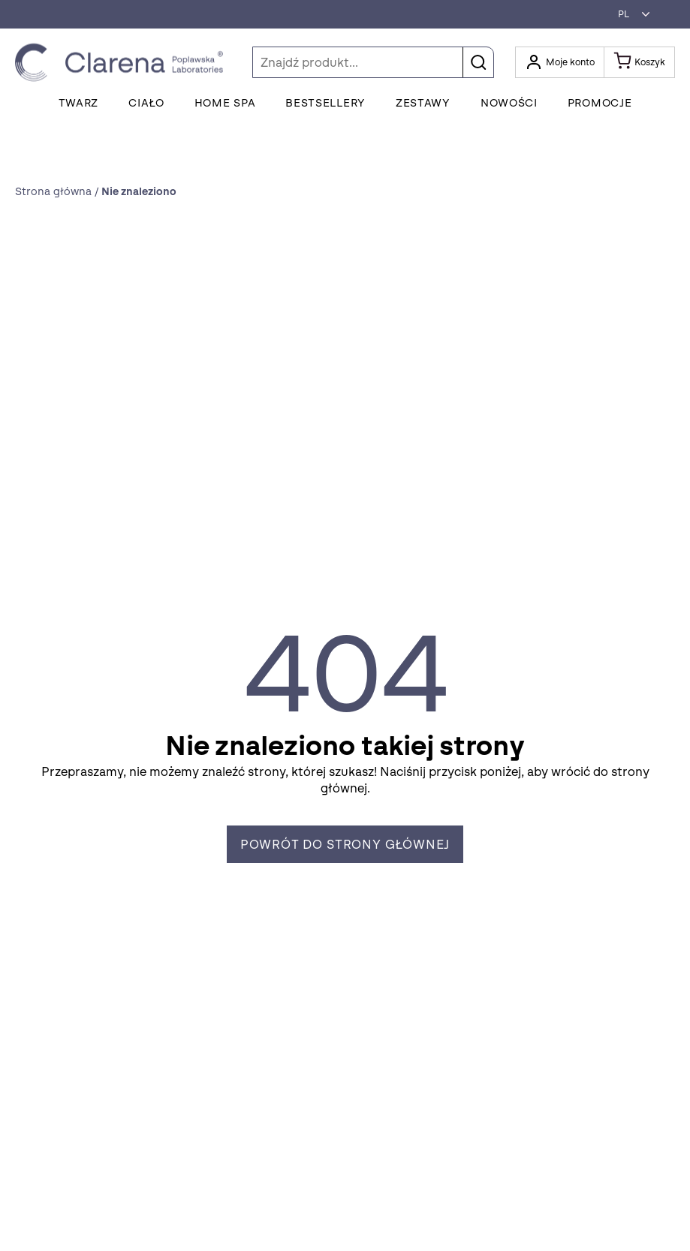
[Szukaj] (373, 62)
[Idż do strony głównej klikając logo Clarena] (123, 63)
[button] (630, 14)
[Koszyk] (639, 62)
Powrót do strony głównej (345, 845)
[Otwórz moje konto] (559, 62)
